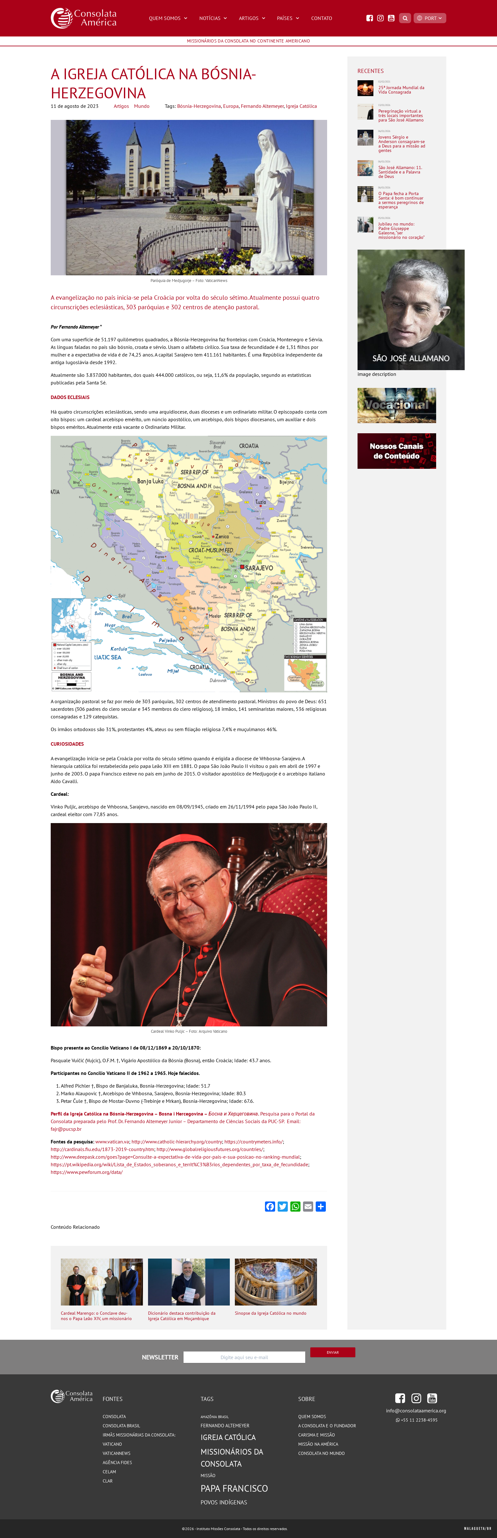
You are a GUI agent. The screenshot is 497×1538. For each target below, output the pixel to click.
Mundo (142, 106)
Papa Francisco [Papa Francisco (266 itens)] (234, 1488)
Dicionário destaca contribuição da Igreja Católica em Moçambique (182, 1316)
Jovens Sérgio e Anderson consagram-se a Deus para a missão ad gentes (401, 144)
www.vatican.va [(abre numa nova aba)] (112, 1141)
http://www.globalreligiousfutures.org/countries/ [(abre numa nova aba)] (210, 1149)
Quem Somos (169, 18)
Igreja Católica (301, 106)
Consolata (114, 1416)
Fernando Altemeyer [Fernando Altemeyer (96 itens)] (225, 1426)
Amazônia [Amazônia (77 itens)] (209, 1416)
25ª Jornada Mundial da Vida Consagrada (401, 90)
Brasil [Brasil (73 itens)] (223, 1417)
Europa (231, 106)
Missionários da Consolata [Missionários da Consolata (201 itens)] (232, 1457)
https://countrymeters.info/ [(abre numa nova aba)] (253, 1141)
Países (289, 18)
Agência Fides (117, 1462)
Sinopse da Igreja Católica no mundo (271, 1313)
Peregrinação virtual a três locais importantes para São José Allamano (401, 115)
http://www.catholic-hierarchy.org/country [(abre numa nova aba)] (177, 1141)
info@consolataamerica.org (416, 1410)
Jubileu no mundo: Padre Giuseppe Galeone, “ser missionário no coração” (401, 230)
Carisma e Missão (316, 1435)
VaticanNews (116, 1453)
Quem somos (312, 1416)
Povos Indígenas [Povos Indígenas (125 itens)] (224, 1502)
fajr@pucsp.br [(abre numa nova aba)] (66, 1129)
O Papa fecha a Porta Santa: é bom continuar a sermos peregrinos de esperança (401, 200)
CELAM (109, 1472)
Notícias (214, 18)
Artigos (253, 18)
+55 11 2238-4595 (419, 1420)
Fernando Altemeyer (262, 106)
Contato (321, 18)
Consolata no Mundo (321, 1453)
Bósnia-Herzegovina (199, 106)
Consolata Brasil (121, 1426)
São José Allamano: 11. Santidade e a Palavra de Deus (400, 172)
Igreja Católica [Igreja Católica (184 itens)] (228, 1437)
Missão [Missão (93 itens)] (208, 1475)
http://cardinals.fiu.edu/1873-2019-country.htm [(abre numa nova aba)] (102, 1149)
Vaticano (112, 1444)
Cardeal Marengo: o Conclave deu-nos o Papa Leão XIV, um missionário (96, 1316)
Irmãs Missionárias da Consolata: (139, 1435)
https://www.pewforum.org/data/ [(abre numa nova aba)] (87, 1172)
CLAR (108, 1481)
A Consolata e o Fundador (327, 1426)
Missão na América (318, 1444)
